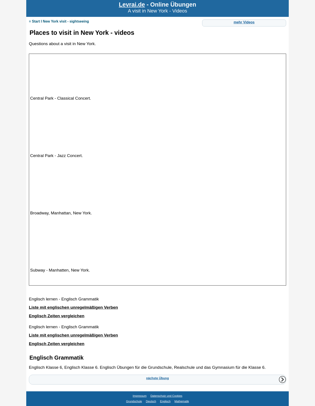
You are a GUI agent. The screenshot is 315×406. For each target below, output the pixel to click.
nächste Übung (157, 378)
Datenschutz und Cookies (166, 395)
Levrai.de (132, 4)
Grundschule (134, 401)
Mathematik (182, 401)
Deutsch (151, 401)
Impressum (140, 395)
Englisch (165, 401)
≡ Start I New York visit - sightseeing (59, 21)
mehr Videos (244, 22)
